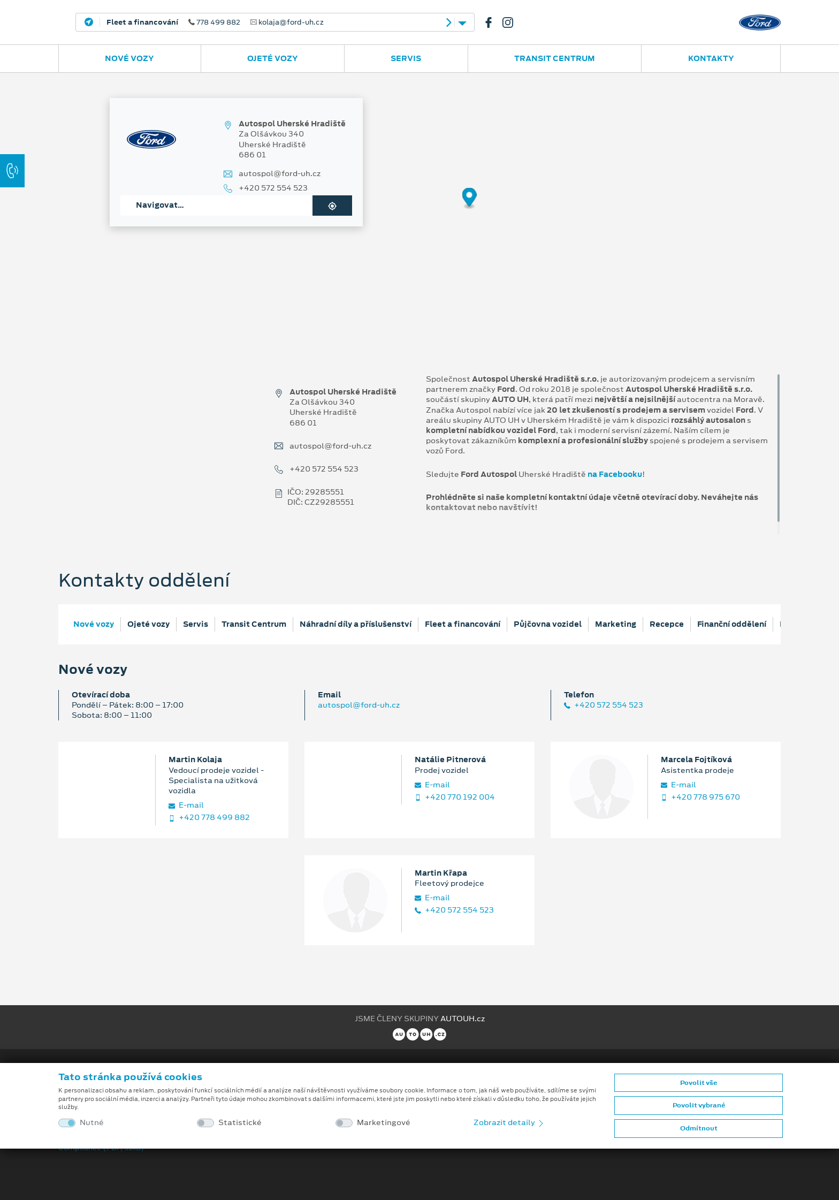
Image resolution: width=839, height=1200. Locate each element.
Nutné (92, 1123)
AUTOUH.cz (462, 1018)
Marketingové (383, 1123)
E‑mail (186, 805)
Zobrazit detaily (509, 1122)
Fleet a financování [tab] (462, 624)
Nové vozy (129, 58)
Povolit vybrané (699, 1105)
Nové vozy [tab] (93, 624)
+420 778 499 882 (209, 817)
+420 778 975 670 (700, 797)
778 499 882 (215, 22)
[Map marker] (469, 199)
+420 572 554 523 (273, 188)
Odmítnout (699, 1128)
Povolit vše (698, 1083)
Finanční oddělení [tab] (731, 624)
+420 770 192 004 (455, 797)
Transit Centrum (554, 58)
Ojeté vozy (272, 58)
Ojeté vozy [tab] (148, 624)
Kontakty (711, 58)
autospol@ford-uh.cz (280, 174)
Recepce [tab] (667, 624)
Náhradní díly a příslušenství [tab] (355, 624)
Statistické (240, 1123)
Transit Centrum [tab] (254, 624)
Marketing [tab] (615, 624)
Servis (406, 58)
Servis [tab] (195, 624)
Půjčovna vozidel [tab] (548, 624)
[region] (419, 206)
